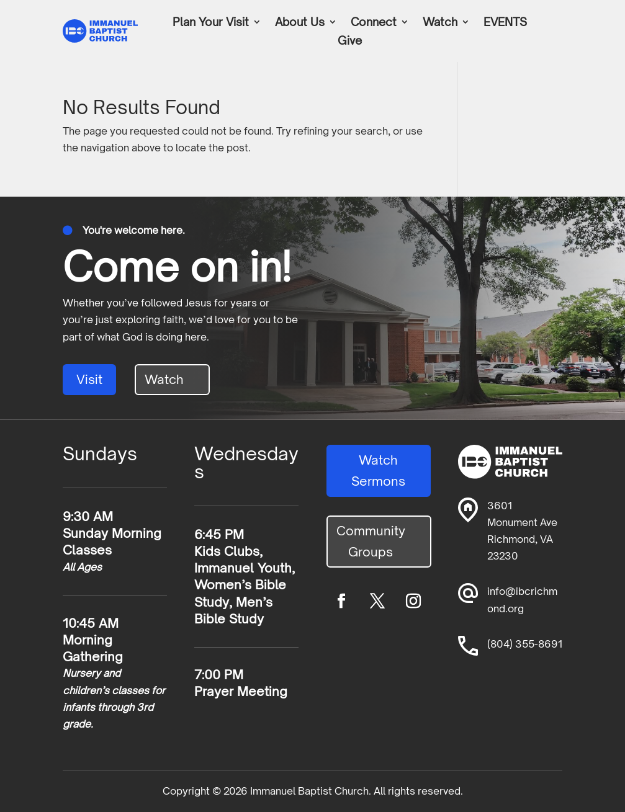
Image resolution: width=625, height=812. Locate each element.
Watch (440, 23)
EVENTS (505, 23)
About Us (300, 23)
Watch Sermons (378, 470)
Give (350, 41)
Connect (374, 23)
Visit (89, 379)
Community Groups (370, 541)
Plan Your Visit (211, 23)
